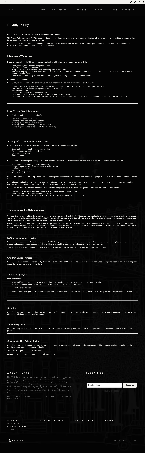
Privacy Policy (43, 165)
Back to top (15, 440)
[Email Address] (104, 385)
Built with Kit (111, 391)
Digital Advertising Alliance (92, 282)
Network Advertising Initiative (64, 282)
